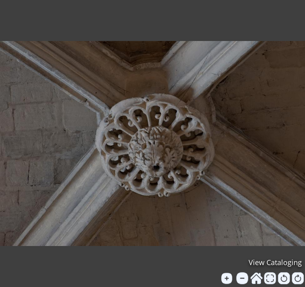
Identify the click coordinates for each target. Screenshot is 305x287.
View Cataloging (275, 262)
